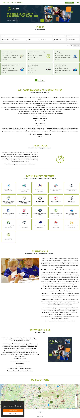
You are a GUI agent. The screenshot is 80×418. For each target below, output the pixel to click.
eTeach (40, 412)
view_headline (78, 46)
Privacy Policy (40, 416)
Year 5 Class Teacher (60, 65)
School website (69, 2)
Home (4, 2)
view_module (71, 46)
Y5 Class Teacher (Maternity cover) (10, 65)
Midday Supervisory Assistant (9, 52)
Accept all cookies (13, 410)
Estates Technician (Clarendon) (36, 52)
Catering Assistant (33, 65)
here (32, 370)
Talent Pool (13, 2)
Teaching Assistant (60, 52)
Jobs (8, 2)
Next (42, 80)
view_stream (75, 46)
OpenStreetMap (72, 408)
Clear (2, 41)
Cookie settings (12, 413)
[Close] (22, 403)
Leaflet (68, 408)
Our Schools (19, 2)
